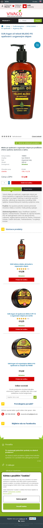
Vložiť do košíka (26, 183)
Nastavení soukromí (23, 525)
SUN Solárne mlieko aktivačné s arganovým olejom (21, 265)
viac (39, 461)
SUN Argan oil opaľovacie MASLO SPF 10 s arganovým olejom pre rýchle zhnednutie (21, 316)
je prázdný (30, 6)
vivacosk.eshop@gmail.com (29, 414)
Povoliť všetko (21, 506)
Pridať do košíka (21, 280)
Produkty (6, 21)
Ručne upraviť (21, 499)
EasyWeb (17, 523)
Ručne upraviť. (7, 493)
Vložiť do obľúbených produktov (29, 143)
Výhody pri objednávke (13, 471)
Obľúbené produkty (18, 6)
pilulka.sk (22, 519)
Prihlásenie (7, 6)
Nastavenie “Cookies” (14, 491)
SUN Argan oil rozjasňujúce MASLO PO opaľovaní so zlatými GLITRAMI (21, 365)
